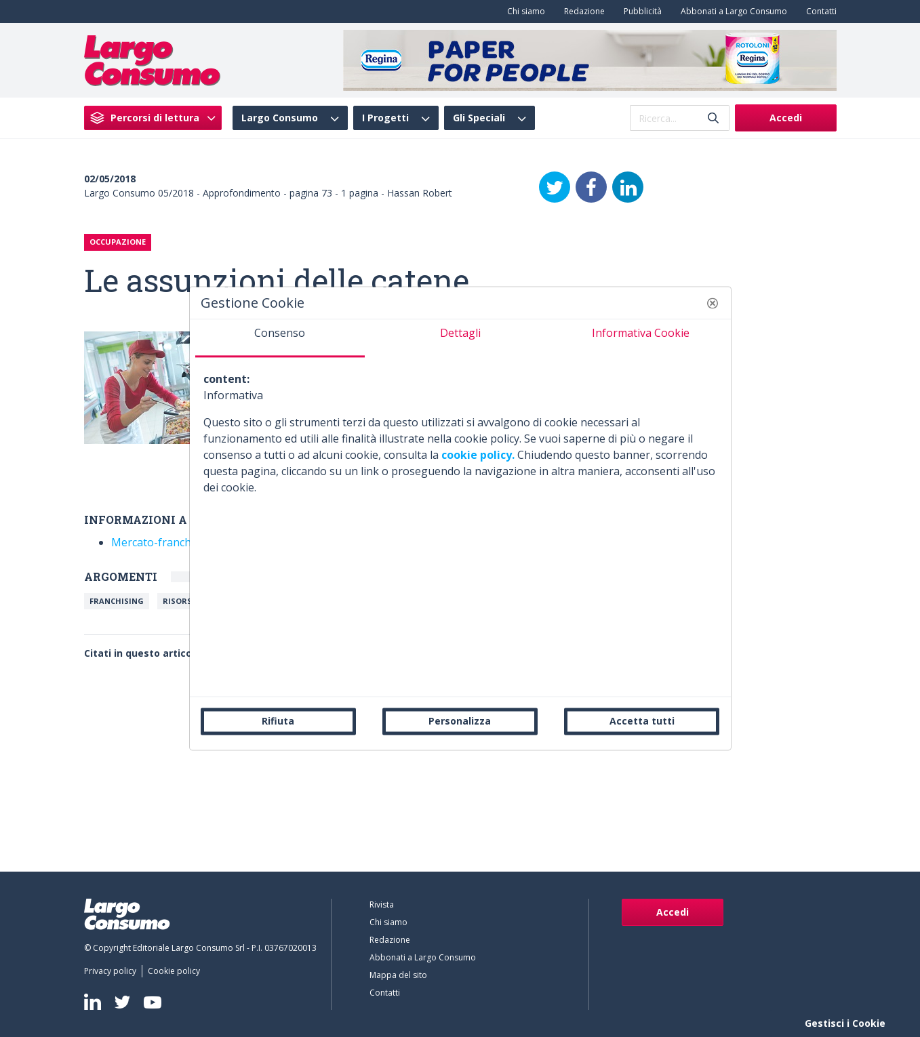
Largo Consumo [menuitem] (279, 118)
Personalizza (459, 720)
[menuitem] (523, 11)
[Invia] (713, 118)
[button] (712, 303)
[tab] (280, 338)
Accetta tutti (642, 720)
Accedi (785, 117)
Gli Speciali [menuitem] (479, 118)
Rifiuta (278, 720)
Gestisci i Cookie (845, 1023)
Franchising (116, 601)
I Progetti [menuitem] (385, 118)
